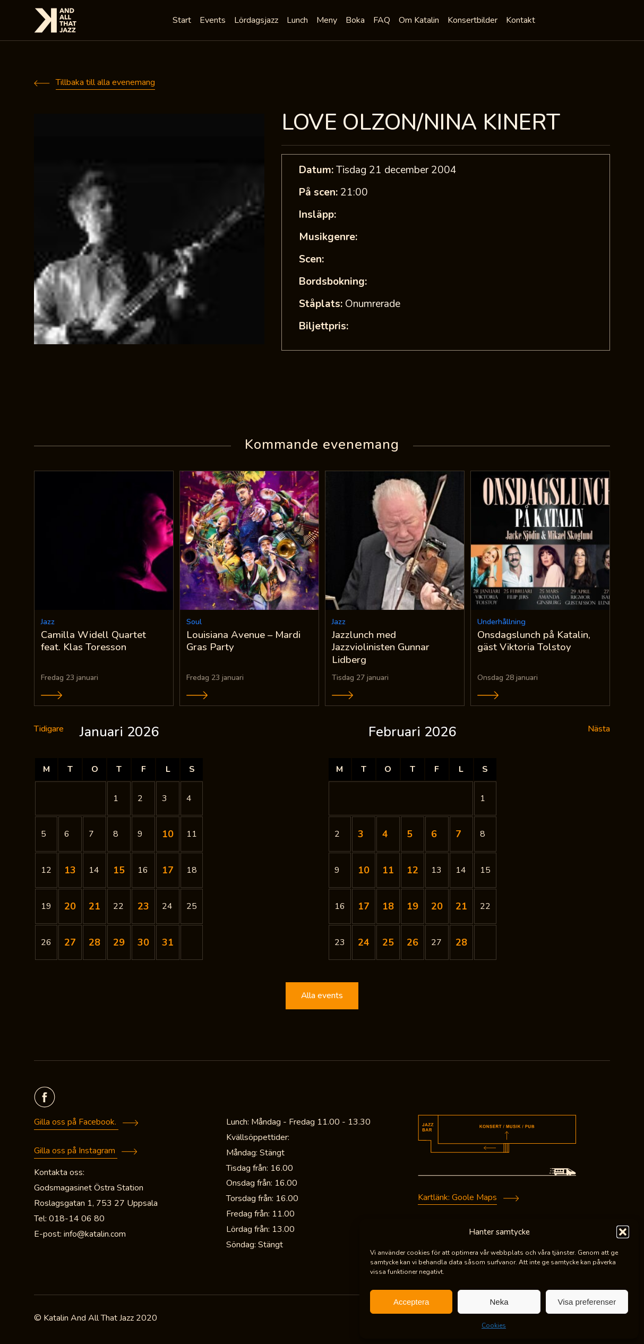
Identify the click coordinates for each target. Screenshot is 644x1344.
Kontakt (521, 21)
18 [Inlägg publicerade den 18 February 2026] (388, 908)
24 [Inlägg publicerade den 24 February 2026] (364, 944)
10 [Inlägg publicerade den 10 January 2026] (168, 836)
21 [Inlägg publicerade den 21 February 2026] (461, 908)
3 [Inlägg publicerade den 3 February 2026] (361, 836)
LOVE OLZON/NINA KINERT (420, 122)
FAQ (382, 21)
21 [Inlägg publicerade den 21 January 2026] (94, 908)
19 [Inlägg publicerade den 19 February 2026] (412, 908)
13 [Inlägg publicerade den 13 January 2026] (70, 872)
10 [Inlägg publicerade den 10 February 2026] (364, 872)
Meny (327, 21)
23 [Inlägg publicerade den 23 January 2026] (143, 908)
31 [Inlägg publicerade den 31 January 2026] (168, 944)
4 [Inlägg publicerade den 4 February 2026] (385, 836)
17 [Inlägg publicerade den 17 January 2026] (168, 872)
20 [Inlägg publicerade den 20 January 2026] (70, 908)
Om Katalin (420, 21)
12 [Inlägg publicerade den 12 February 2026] (412, 872)
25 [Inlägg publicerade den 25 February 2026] (388, 944)
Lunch (298, 21)
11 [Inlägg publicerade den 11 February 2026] (388, 872)
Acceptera (411, 1301)
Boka (356, 21)
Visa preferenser (586, 1301)
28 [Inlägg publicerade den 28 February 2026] (461, 944)
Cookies (494, 1325)
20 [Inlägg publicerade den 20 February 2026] (437, 908)
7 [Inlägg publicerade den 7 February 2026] (458, 836)
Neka (499, 1301)
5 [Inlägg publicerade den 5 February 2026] (410, 836)
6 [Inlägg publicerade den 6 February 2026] (434, 836)
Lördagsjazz (257, 21)
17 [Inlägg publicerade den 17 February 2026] (364, 908)
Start (183, 21)
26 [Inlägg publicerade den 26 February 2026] (412, 944)
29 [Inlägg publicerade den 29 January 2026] (119, 944)
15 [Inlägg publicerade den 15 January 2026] (119, 872)
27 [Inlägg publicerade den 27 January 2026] (70, 944)
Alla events (322, 998)
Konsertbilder (474, 21)
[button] (622, 1232)
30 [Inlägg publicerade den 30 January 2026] (143, 944)
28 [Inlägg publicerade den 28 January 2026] (94, 944)
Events (214, 21)
